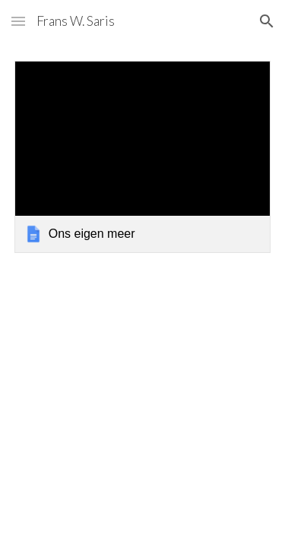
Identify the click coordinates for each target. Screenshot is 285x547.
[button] (18, 21)
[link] (142, 157)
